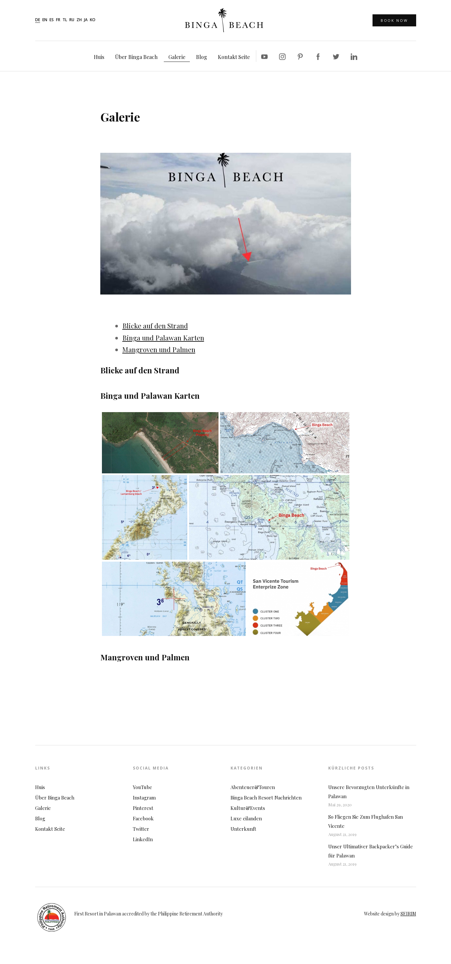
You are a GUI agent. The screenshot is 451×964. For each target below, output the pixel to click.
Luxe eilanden (246, 818)
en (44, 20)
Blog (201, 56)
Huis (99, 56)
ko (92, 20)
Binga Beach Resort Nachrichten (266, 797)
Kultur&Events (248, 808)
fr (58, 20)
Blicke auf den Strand (155, 325)
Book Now (394, 20)
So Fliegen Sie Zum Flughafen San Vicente (365, 821)
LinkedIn (143, 839)
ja (86, 20)
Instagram (144, 797)
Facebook (143, 818)
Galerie (176, 56)
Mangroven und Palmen (158, 349)
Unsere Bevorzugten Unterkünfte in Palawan (368, 791)
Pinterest (143, 808)
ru (71, 20)
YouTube (142, 787)
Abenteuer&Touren (253, 787)
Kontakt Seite (234, 56)
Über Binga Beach (136, 56)
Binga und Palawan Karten (163, 337)
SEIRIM (408, 914)
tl (65, 20)
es (51, 20)
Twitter (141, 829)
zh (79, 20)
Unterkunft (243, 829)
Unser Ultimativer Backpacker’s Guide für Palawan (370, 851)
